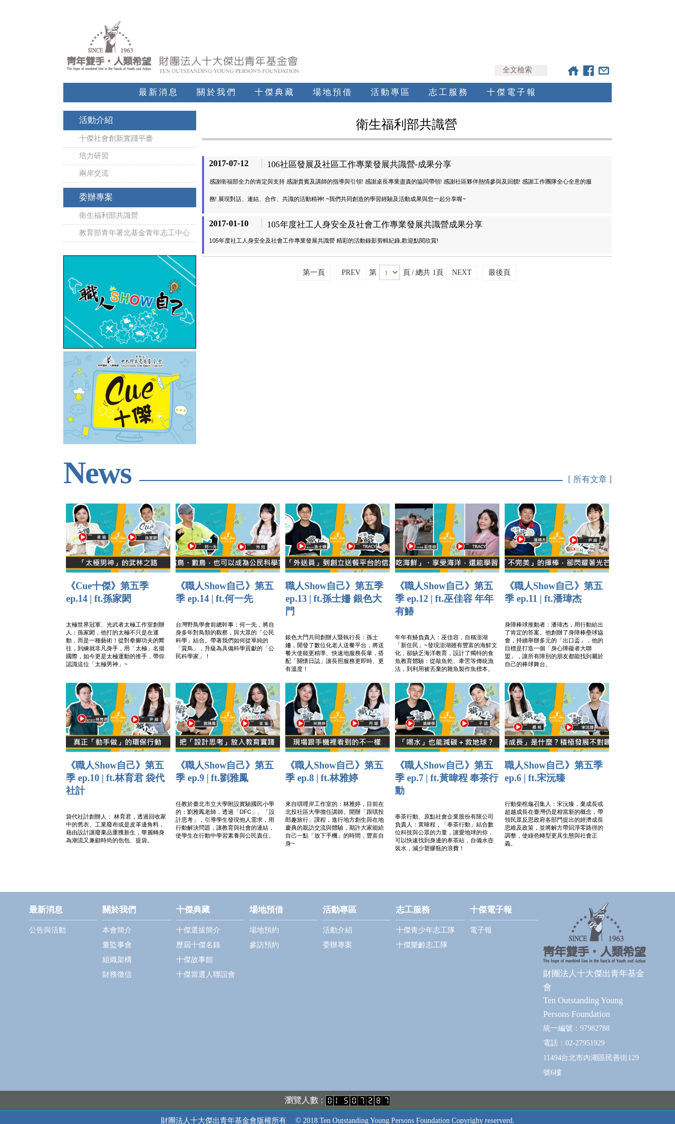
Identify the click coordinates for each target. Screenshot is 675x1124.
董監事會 (117, 935)
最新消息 (159, 82)
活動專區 (391, 82)
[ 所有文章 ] (590, 469)
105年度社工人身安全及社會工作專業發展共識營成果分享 (375, 214)
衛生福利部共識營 (108, 206)
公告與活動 (47, 921)
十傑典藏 (275, 82)
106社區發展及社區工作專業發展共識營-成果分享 (359, 154)
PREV (351, 263)
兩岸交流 (94, 164)
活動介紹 (96, 110)
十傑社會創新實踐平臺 (116, 129)
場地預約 (264, 921)
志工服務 (449, 82)
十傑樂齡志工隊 (422, 935)
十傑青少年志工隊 (425, 921)
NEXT (461, 263)
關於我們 (217, 82)
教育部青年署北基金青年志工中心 (134, 223)
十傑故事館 (194, 950)
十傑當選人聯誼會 (205, 965)
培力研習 (94, 146)
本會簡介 (117, 921)
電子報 (481, 921)
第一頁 (314, 263)
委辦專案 (96, 187)
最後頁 (499, 263)
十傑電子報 (512, 82)
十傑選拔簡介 (198, 921)
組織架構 (117, 950)
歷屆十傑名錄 (198, 935)
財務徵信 (117, 965)
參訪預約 (264, 935)
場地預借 (333, 82)
